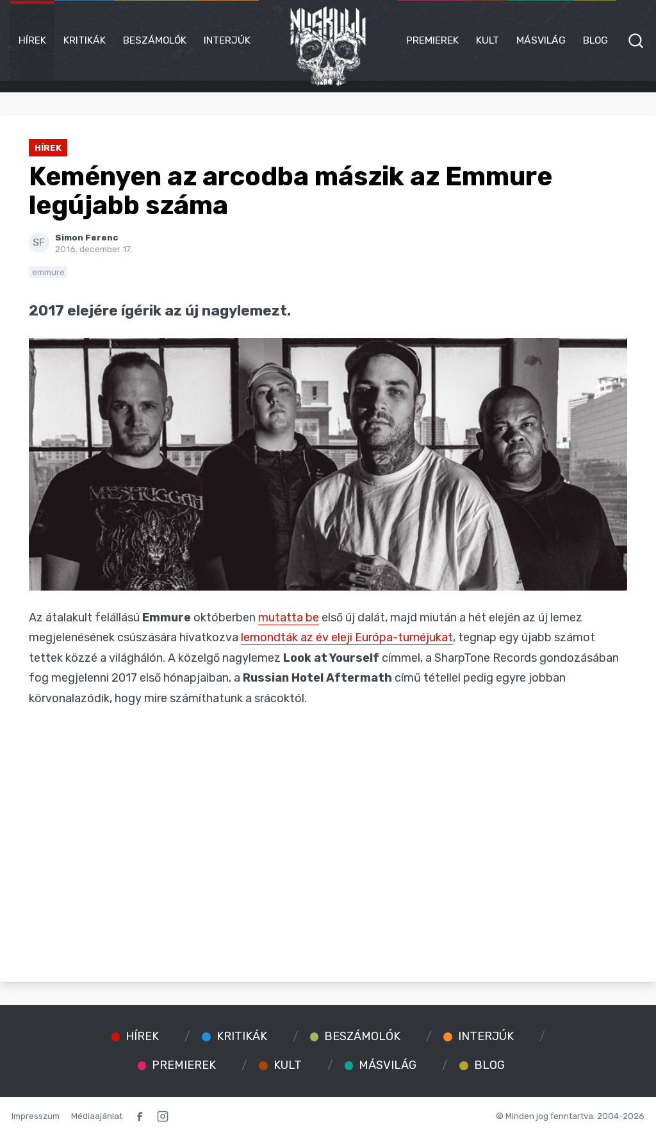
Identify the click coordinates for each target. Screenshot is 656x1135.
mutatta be (288, 617)
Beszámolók (154, 40)
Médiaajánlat (96, 1116)
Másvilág (541, 40)
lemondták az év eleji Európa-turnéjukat (347, 637)
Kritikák (84, 40)
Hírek (32, 40)
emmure (48, 272)
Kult (487, 40)
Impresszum (36, 1116)
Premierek (432, 40)
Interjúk (227, 40)
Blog (595, 40)
